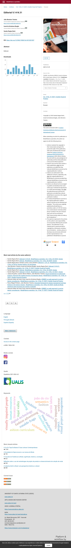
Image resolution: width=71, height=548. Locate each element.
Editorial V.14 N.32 (25, 272)
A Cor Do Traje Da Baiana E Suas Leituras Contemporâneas (20, 447)
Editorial (22, 261)
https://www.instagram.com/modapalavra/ (17, 528)
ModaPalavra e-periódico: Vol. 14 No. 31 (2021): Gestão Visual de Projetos (28, 268)
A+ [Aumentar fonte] (7, 303)
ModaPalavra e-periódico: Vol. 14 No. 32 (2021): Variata (47, 272)
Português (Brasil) (9, 320)
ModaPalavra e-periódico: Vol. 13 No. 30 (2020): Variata (47, 259)
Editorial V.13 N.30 (25, 259)
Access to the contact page (11, 341)
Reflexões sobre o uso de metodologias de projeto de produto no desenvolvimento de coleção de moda (33, 461)
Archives (11, 7)
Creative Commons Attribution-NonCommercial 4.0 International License (54, 130)
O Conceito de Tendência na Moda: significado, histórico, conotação (23, 457)
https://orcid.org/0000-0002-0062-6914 (12, 35)
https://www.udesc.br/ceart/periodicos (16, 514)
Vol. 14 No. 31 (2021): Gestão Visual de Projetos (29, 7)
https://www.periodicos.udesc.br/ (14, 509)
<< (4, 293)
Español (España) (9, 322)
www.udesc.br (9, 497)
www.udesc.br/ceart (10, 503)
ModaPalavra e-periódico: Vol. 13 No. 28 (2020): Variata (41, 261)
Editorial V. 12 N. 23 (44, 262)
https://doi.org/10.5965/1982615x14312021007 (20, 40)
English (6, 317)
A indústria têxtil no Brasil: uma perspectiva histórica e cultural (21, 466)
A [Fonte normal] (11, 303)
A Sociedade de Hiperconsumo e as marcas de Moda (19, 452)
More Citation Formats (51, 88)
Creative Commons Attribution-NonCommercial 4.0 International (55, 154)
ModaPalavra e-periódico (13, 1)
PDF (47, 58)
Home (5, 7)
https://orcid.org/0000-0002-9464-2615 (12, 23)
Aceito (48, 545)
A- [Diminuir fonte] (15, 303)
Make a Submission (10, 331)
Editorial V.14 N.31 (54, 266)
